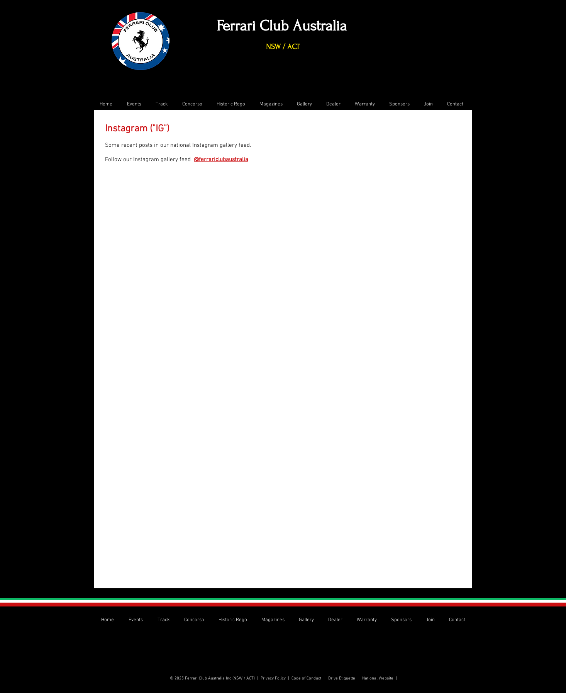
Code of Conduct (306, 678)
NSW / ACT (283, 46)
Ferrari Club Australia (282, 25)
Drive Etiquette (341, 678)
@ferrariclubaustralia (221, 159)
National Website (377, 678)
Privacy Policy (273, 678)
